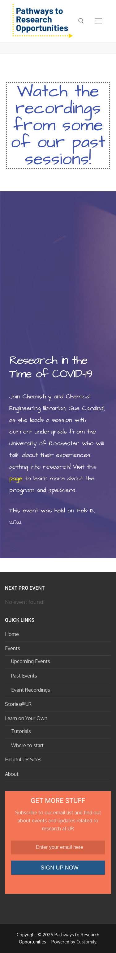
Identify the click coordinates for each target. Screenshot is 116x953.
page (15, 478)
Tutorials (21, 731)
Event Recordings (30, 690)
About (12, 774)
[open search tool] (81, 21)
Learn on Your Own (27, 718)
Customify (86, 941)
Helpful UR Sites (23, 759)
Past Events (24, 676)
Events (13, 648)
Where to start (27, 745)
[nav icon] (99, 20)
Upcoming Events (30, 661)
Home (12, 634)
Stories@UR (18, 704)
